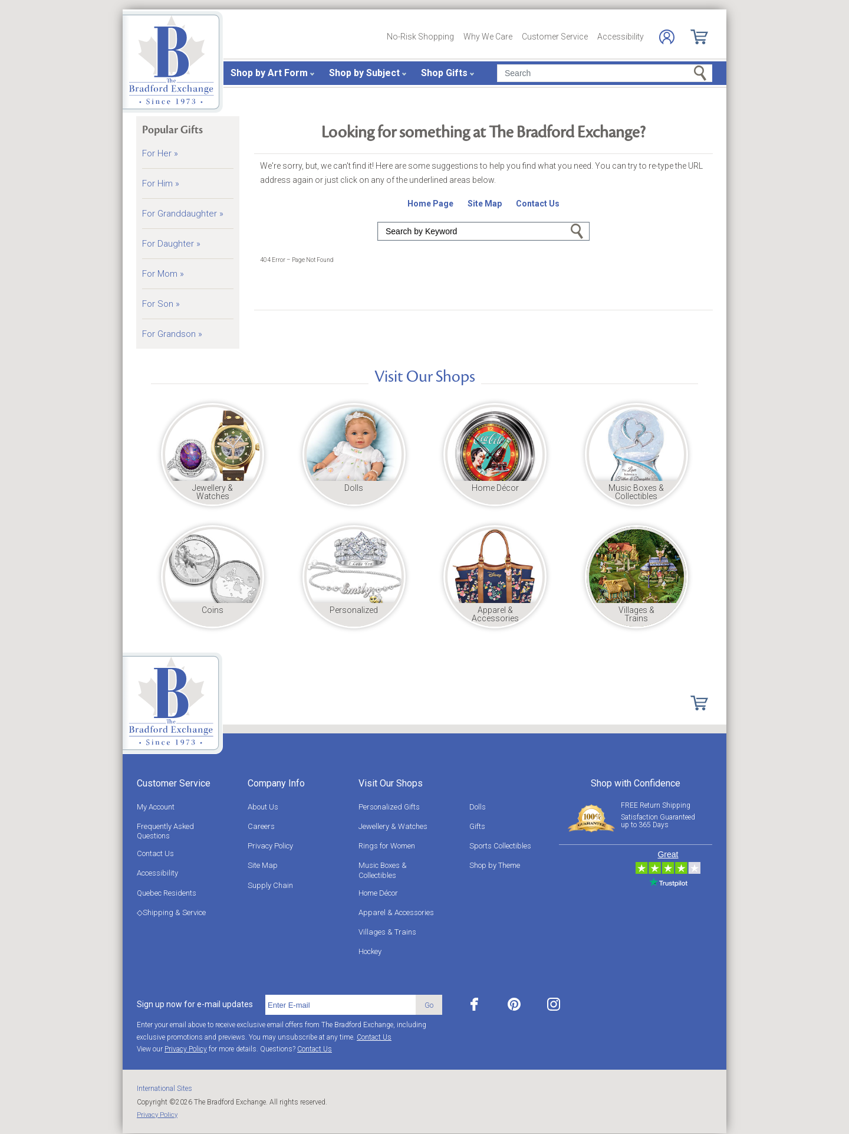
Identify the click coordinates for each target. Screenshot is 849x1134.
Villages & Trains (387, 931)
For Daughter (171, 243)
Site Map (263, 865)
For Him (160, 183)
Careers (261, 826)
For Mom (163, 273)
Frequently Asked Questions (165, 831)
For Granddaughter (182, 213)
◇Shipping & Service (171, 912)
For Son (161, 304)
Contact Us (155, 853)
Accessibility (620, 36)
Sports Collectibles (500, 845)
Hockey (369, 951)
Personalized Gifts (389, 806)
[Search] (604, 73)
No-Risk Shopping (420, 36)
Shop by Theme (494, 865)
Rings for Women (386, 845)
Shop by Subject (364, 72)
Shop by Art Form (269, 72)
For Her (160, 153)
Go (577, 231)
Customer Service (555, 36)
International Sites (164, 1088)
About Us (263, 806)
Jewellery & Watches (392, 826)
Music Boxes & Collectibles (382, 870)
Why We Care (487, 36)
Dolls (477, 806)
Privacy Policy (270, 845)
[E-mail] (340, 1005)
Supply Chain (270, 885)
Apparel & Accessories (396, 912)
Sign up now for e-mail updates (195, 1004)
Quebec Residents (166, 893)
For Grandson (172, 334)
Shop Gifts (444, 72)
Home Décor (378, 893)
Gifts (477, 826)
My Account (156, 806)
